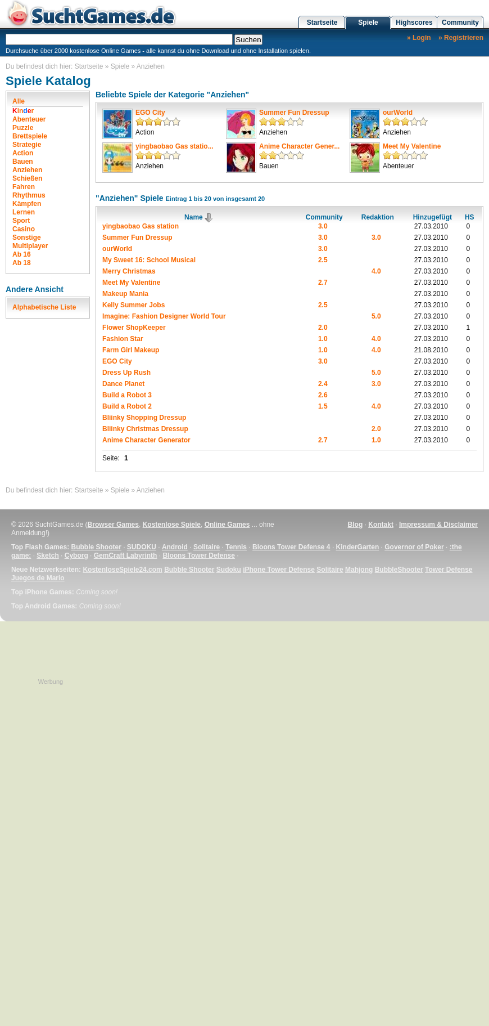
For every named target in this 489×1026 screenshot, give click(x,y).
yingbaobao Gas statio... (174, 146)
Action (22, 153)
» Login (419, 38)
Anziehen (151, 66)
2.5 (323, 260)
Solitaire (206, 547)
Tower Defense (448, 570)
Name (199, 217)
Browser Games (113, 524)
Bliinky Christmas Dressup (145, 429)
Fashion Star (122, 339)
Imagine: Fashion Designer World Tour (164, 316)
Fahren (23, 187)
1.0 (323, 339)
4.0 (376, 271)
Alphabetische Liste (44, 307)
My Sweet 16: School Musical (149, 260)
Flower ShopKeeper (134, 327)
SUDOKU (141, 547)
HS (469, 217)
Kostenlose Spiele (172, 524)
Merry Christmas (129, 271)
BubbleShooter (399, 570)
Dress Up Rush (126, 373)
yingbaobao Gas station (140, 226)
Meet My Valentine (412, 146)
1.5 (323, 406)
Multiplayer (30, 246)
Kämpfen (26, 204)
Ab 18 (21, 263)
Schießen (27, 178)
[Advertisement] (51, 855)
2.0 (323, 327)
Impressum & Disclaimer (438, 524)
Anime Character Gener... (299, 146)
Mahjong (359, 570)
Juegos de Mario (38, 578)
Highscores (414, 22)
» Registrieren (460, 38)
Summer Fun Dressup (294, 113)
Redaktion (377, 217)
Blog (355, 524)
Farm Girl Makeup (130, 350)
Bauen (22, 161)
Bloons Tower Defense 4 (291, 547)
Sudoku (228, 570)
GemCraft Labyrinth (125, 555)
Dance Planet (123, 384)
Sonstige (26, 237)
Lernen (23, 212)
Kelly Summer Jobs (133, 305)
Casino (23, 229)
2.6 (323, 395)
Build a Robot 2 (127, 406)
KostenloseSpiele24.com (122, 570)
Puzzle (22, 128)
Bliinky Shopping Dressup (144, 418)
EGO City (150, 113)
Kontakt (380, 524)
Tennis (236, 547)
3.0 (323, 226)
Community (460, 22)
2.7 (323, 282)
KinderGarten (357, 547)
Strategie (26, 145)
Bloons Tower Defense (198, 555)
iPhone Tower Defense (279, 570)
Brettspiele (29, 136)
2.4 (323, 384)
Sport (21, 221)
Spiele (368, 22)
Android (175, 547)
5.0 (376, 316)
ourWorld (398, 113)
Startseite (322, 22)
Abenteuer (29, 119)
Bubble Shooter (96, 547)
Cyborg (76, 555)
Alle (18, 101)
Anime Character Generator (146, 440)
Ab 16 (21, 254)
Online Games (227, 524)
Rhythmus (29, 195)
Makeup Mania (125, 294)
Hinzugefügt (432, 217)
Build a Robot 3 (127, 395)
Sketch (47, 555)
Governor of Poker (413, 547)
